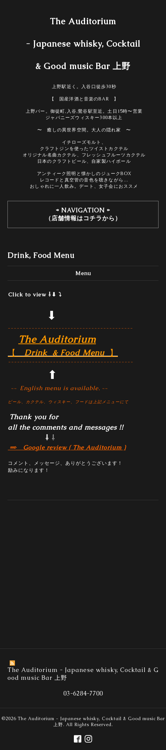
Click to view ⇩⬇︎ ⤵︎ (35, 294)
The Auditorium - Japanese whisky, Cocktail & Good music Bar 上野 (83, 44)
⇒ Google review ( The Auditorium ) (67, 447)
